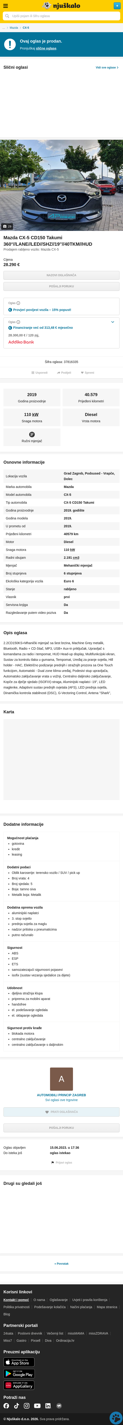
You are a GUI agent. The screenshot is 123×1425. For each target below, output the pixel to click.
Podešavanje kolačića (50, 1307)
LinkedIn (48, 1406)
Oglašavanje (59, 1300)
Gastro (21, 1340)
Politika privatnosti (16, 1307)
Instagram (26, 1406)
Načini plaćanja (81, 1307)
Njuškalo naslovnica (61, 5)
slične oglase (46, 48)
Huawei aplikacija (19, 1385)
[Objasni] (18, 303)
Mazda (14, 27)
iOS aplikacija (19, 1362)
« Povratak (61, 1263)
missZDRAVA (98, 1333)
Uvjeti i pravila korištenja (89, 1300)
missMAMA (76, 1333)
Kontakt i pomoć (16, 1300)
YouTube (37, 1406)
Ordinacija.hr (65, 1340)
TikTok (16, 1406)
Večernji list (55, 1333)
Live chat (116, 1418)
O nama (39, 1300)
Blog (6, 1314)
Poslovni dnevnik (30, 1333)
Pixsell (35, 1340)
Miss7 (7, 1340)
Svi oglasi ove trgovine (61, 1100)
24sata (8, 1333)
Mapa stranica (107, 1307)
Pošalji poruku (61, 286)
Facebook (6, 1406)
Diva (48, 1340)
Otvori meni (5, 6)
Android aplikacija (19, 1373)
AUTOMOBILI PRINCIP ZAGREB (61, 1095)
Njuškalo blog (59, 1406)
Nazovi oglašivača (61, 275)
